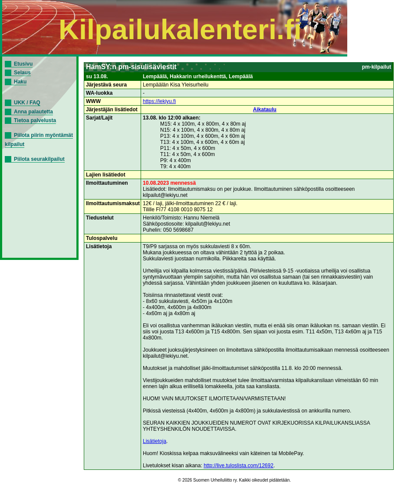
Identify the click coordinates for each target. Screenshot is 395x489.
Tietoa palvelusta (35, 120)
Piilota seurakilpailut (39, 159)
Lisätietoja (154, 441)
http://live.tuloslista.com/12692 (238, 465)
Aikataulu (264, 109)
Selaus (22, 73)
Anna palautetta (33, 112)
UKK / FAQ (27, 103)
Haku (20, 82)
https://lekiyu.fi (159, 101)
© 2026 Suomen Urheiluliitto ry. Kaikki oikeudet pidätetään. (234, 480)
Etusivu (23, 64)
